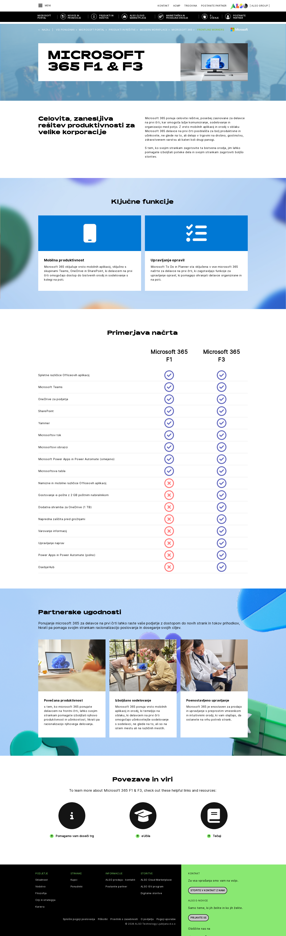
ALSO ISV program (152, 884)
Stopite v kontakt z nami (207, 888)
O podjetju (147, 917)
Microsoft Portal (44, 16)
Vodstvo (40, 884)
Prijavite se (198, 915)
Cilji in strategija (45, 898)
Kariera (39, 905)
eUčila (145, 834)
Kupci (74, 878)
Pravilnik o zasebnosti (124, 917)
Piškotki (103, 917)
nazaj (46, 27)
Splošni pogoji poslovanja (79, 917)
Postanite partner (116, 884)
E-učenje (214, 16)
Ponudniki (77, 884)
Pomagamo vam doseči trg (75, 834)
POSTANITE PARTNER (239, 16)
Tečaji (217, 834)
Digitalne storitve (151, 891)
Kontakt (163, 5)
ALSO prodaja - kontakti (120, 878)
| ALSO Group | (260, 5)
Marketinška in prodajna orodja (177, 16)
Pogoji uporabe (166, 917)
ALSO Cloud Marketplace (138, 16)
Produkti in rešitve (106, 16)
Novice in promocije (74, 16)
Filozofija (41, 891)
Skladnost (41, 878)
